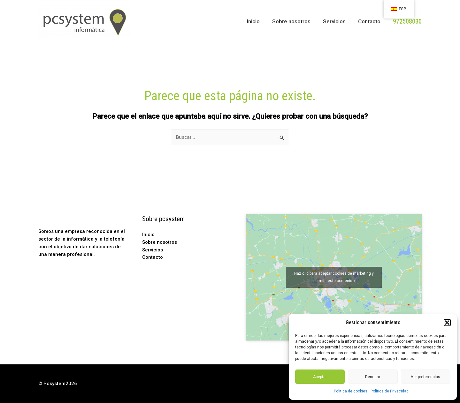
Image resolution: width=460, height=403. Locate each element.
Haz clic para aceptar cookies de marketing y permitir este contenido (334, 278)
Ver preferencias (425, 377)
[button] (447, 322)
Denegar (372, 377)
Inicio (258, 21)
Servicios (336, 21)
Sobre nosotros (295, 21)
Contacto (370, 21)
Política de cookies (350, 391)
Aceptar (320, 377)
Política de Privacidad (390, 391)
